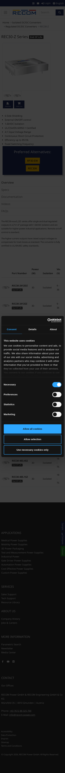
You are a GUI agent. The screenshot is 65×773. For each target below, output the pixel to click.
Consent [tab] (12, 329)
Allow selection (32, 439)
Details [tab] (33, 329)
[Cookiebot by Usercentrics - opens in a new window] (47, 320)
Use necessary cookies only (32, 449)
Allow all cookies (32, 428)
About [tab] (53, 329)
